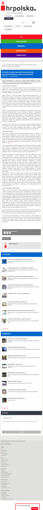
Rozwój (14, 63)
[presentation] (14, 426)
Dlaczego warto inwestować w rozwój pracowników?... (21, 276)
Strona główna (8, 26)
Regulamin (4, 497)
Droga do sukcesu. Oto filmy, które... (16, 398)
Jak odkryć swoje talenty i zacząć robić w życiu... (19, 318)
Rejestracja (4, 494)
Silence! (2, 444)
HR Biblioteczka (5, 476)
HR (22, 37)
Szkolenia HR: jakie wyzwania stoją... (17, 347)
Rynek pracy (21, 55)
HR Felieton (4, 481)
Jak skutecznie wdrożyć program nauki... (17, 338)
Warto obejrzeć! (11, 400)
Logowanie (8, 16)
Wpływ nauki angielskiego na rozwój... (17, 355)
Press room (4, 463)
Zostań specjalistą (19, 16)
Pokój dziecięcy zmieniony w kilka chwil (17, 301)
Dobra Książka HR (5, 483)
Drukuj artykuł (6, 238)
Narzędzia (6, 334)
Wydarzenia (27, 26)
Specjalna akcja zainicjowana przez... (17, 372)
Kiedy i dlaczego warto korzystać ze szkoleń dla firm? (21, 310)
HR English (4, 486)
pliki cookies (27, 505)
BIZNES (3, 470)
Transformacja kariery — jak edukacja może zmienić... (21, 267)
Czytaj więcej (5, 328)
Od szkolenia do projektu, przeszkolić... (17, 389)
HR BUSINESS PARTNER (7, 473)
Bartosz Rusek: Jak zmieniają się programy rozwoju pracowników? (23, 391)
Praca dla (30, 16)
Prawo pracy (21, 50)
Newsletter (8, 18)
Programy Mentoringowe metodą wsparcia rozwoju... (20, 284)
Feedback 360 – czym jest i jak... (15, 364)
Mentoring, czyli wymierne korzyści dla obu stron (20, 259)
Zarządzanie (21, 41)
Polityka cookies (5, 495)
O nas (18, 26)
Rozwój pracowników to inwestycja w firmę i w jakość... (20, 383)
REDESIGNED (8, 444)
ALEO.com (10, 142)
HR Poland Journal (6, 487)
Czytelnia (21, 63)
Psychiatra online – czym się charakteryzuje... (19, 293)
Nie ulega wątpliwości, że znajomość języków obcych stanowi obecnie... (24, 357)
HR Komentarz (5, 472)
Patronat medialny (6, 475)
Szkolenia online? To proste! (15, 381)
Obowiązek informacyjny (7, 498)
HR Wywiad (4, 484)
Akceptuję (34, 508)
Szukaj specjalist (5, 464)
